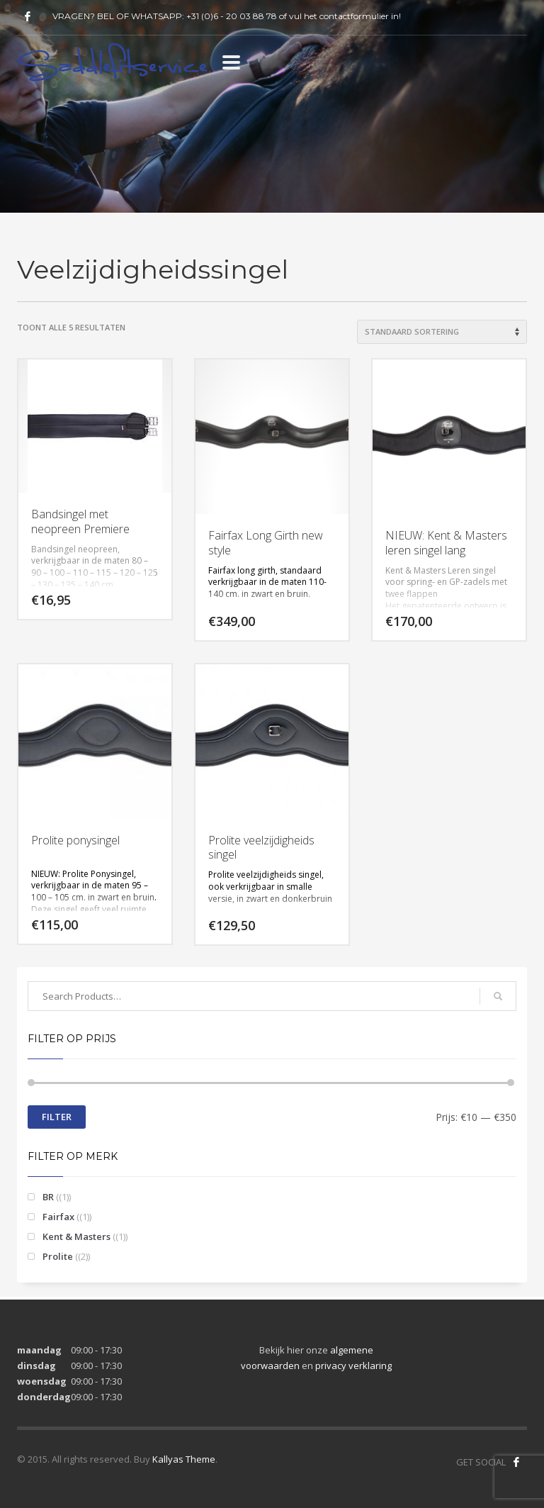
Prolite (57, 1256)
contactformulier (354, 16)
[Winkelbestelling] (442, 332)
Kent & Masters (76, 1236)
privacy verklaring (353, 1365)
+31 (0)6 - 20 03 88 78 (231, 16)
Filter (57, 1116)
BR (48, 1196)
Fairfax (58, 1216)
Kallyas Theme (183, 1459)
